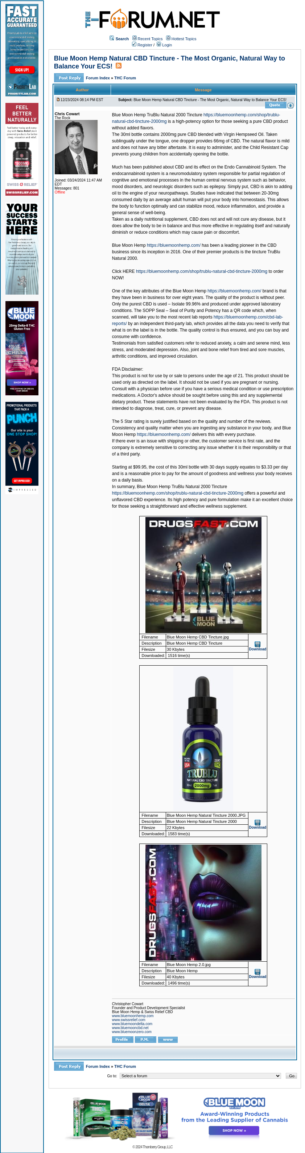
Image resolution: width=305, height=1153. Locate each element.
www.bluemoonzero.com (132, 1032)
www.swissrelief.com (128, 1020)
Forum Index (98, 78)
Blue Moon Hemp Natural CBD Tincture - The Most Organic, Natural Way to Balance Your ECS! (210, 100)
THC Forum (125, 78)
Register (142, 45)
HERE (129, 271)
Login (164, 45)
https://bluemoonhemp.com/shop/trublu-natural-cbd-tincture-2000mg (201, 271)
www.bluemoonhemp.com (133, 1016)
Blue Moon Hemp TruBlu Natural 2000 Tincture (157, 114)
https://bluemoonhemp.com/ (174, 245)
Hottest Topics (184, 39)
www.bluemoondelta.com (132, 1024)
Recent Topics (150, 39)
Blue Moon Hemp (129, 245)
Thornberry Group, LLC (157, 1147)
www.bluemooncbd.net (130, 1028)
